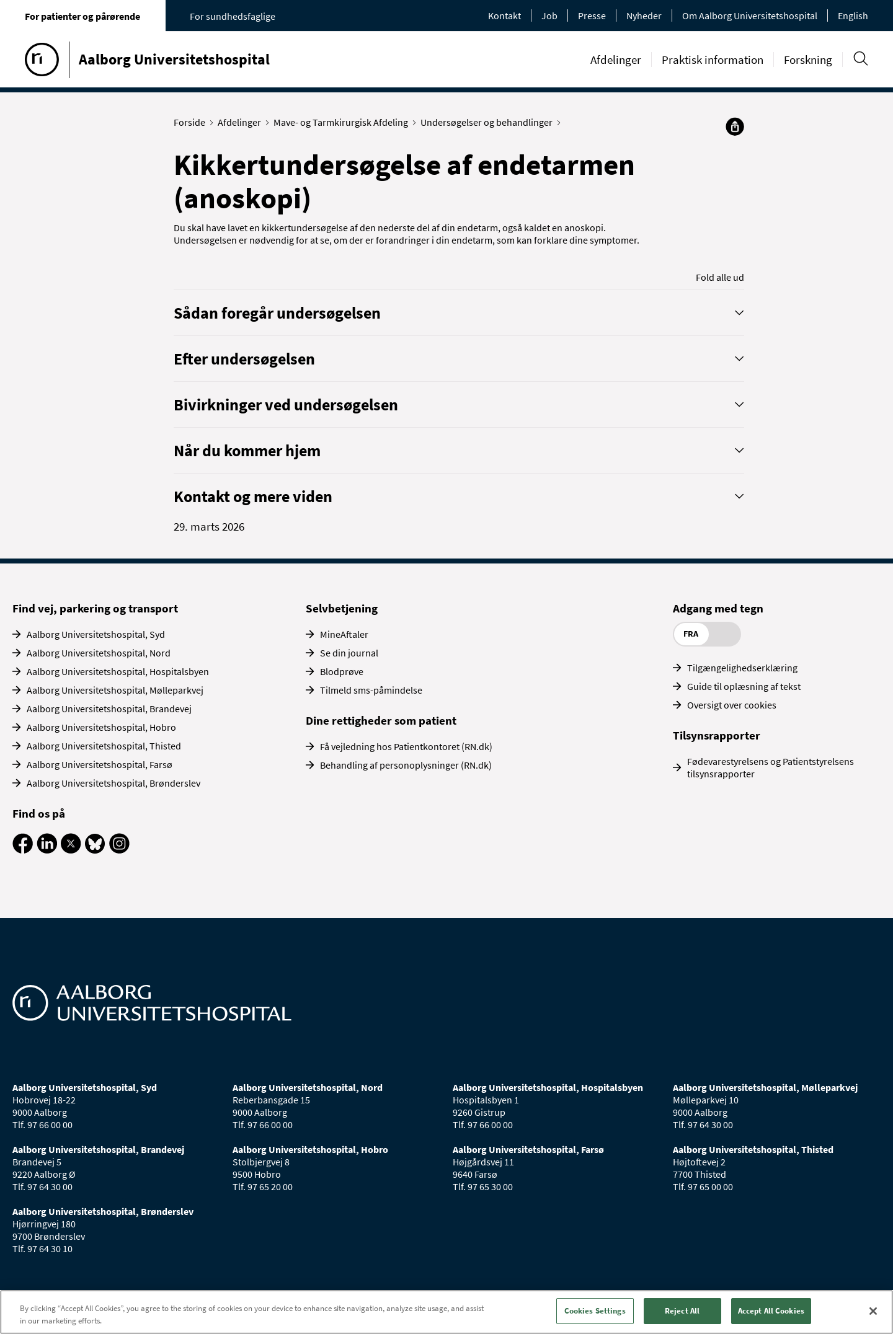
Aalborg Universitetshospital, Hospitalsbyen (118, 671)
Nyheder (644, 15)
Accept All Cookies (771, 1310)
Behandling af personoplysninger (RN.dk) (406, 765)
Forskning (808, 59)
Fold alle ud (720, 277)
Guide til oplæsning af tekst (744, 686)
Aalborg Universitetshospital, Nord (99, 653)
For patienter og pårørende (82, 16)
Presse (592, 15)
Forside (192, 122)
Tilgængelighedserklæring (742, 667)
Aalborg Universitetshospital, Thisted (104, 746)
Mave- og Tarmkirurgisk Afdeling (343, 122)
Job (549, 15)
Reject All (682, 1310)
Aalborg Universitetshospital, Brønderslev (113, 783)
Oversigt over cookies (731, 705)
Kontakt (504, 15)
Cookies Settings (595, 1310)
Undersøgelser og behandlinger (489, 122)
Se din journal (349, 653)
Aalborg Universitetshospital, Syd (96, 634)
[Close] (873, 1311)
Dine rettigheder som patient (381, 720)
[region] (446, 1312)
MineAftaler (344, 634)
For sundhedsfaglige (232, 16)
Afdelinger (615, 59)
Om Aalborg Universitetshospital (749, 15)
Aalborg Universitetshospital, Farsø (99, 764)
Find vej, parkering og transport (95, 608)
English (853, 15)
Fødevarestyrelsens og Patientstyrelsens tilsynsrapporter (770, 767)
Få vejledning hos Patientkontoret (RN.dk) (406, 746)
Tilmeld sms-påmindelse (371, 690)
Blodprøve (341, 671)
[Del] (735, 126)
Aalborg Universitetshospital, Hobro (101, 727)
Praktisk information (712, 59)
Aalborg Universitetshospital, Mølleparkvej (115, 690)
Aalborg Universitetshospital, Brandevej (109, 708)
